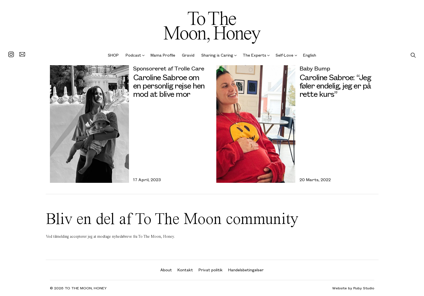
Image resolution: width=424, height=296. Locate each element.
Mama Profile (163, 55)
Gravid (188, 55)
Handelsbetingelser (246, 269)
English (309, 55)
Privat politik (211, 269)
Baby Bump (314, 68)
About (166, 269)
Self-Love (284, 55)
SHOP (113, 55)
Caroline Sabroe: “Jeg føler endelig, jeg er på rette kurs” (335, 85)
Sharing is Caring (217, 55)
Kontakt (185, 269)
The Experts (254, 55)
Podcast (133, 55)
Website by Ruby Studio (353, 288)
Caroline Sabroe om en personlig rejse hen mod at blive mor (169, 85)
